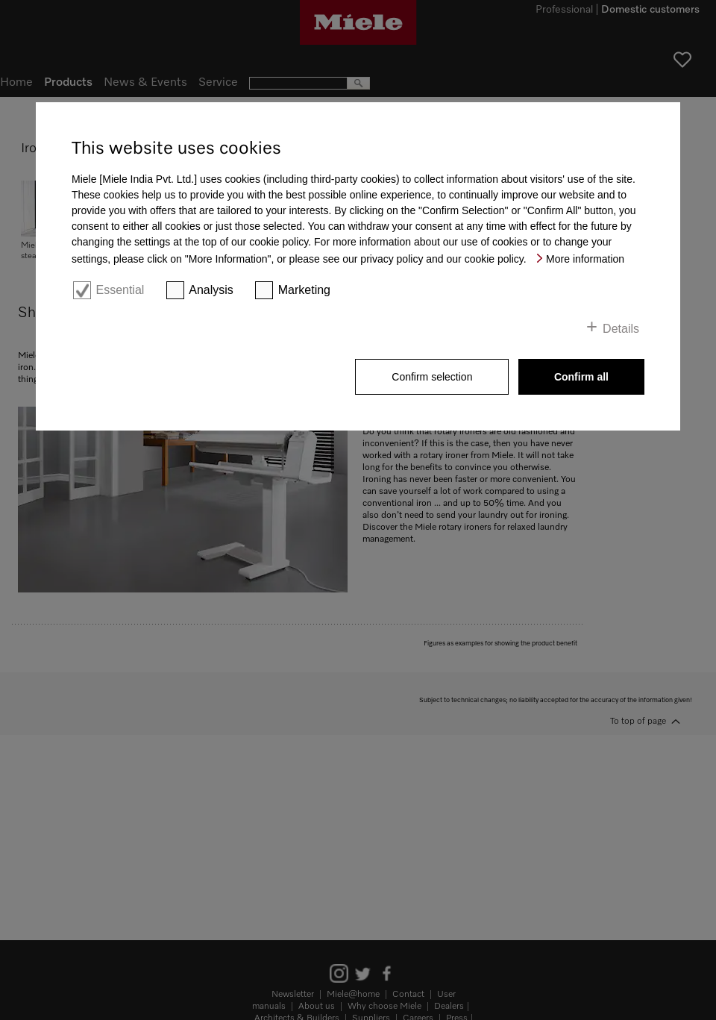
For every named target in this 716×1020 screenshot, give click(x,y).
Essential (119, 290)
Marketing (304, 290)
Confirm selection (432, 377)
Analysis (211, 290)
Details (621, 328)
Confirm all (581, 377)
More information (585, 259)
